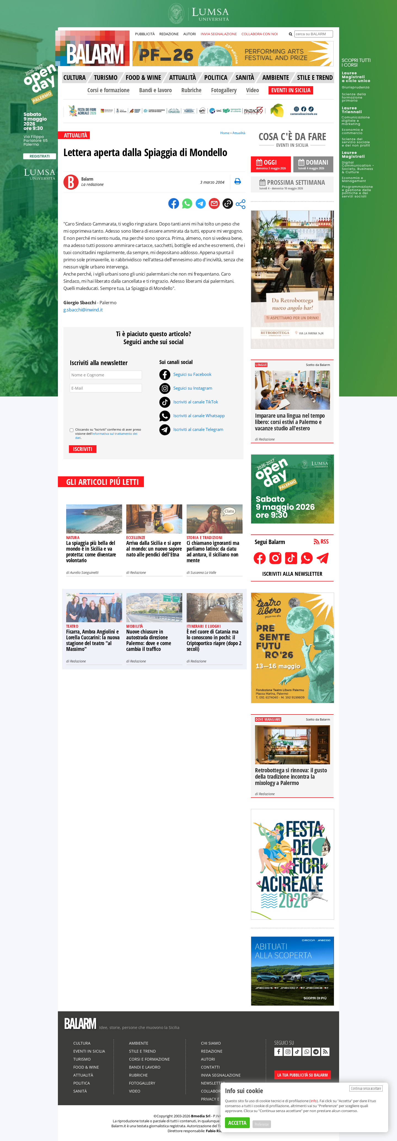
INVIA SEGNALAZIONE (219, 33)
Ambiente (138, 1043)
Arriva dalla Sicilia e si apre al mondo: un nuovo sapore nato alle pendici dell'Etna (154, 548)
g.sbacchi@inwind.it (83, 310)
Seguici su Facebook (185, 374)
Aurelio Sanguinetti (84, 572)
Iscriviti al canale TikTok (188, 401)
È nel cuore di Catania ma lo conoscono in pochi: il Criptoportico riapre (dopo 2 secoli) (214, 640)
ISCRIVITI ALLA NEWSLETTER (292, 573)
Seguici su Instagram (185, 388)
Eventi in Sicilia (89, 1051)
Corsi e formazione (108, 90)
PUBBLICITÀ (145, 33)
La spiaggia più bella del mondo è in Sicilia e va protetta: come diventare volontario (91, 551)
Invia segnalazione (221, 1075)
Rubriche (191, 90)
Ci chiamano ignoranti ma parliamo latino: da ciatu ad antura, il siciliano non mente (213, 551)
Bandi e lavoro (155, 90)
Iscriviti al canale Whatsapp (192, 415)
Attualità (238, 133)
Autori (208, 1059)
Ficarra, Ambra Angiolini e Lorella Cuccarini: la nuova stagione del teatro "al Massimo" (93, 640)
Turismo (82, 1059)
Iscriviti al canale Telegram (191, 429)
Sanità (80, 1091)
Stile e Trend (142, 1051)
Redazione (138, 572)
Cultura (81, 1043)
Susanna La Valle (203, 572)
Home (225, 133)
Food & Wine (86, 1067)
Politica (81, 1083)
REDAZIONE (169, 33)
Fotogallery (224, 90)
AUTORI (189, 33)
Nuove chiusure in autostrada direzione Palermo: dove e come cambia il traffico (148, 640)
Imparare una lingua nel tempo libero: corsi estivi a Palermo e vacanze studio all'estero (290, 422)
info (313, 1100)
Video (252, 90)
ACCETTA (237, 1122)
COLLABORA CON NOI (260, 33)
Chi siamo (211, 1043)
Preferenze (262, 1124)
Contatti (210, 1067)
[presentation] (112, 408)
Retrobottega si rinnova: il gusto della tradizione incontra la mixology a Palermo (291, 776)
